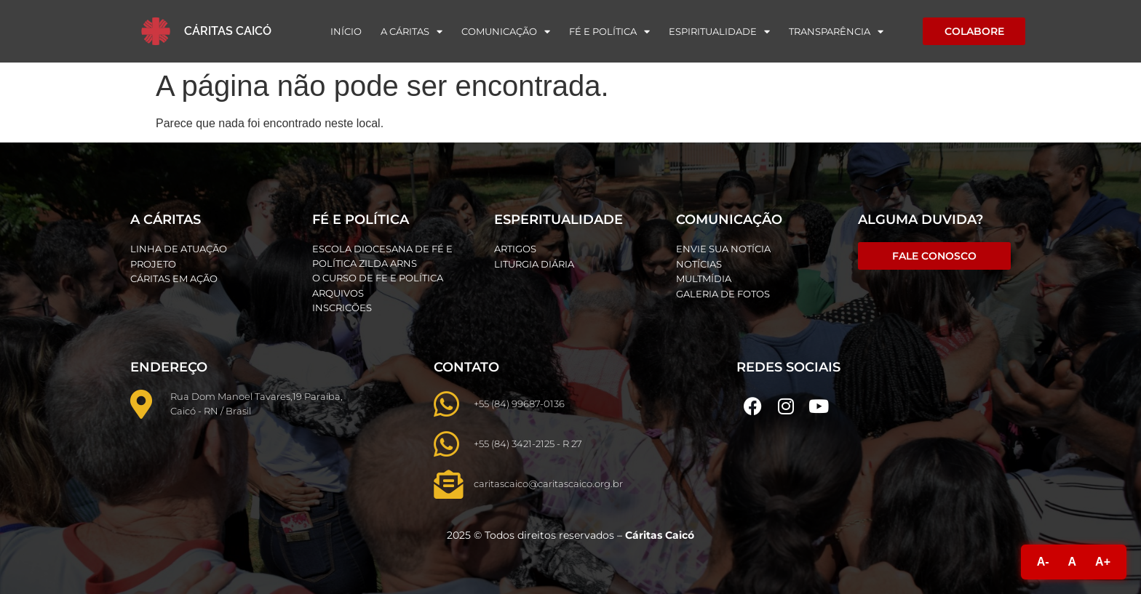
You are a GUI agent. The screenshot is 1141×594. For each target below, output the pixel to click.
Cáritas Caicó (227, 31)
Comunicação (505, 32)
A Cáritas (411, 32)
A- (1043, 561)
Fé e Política (609, 32)
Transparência (836, 32)
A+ (1102, 561)
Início (346, 31)
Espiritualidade (719, 32)
